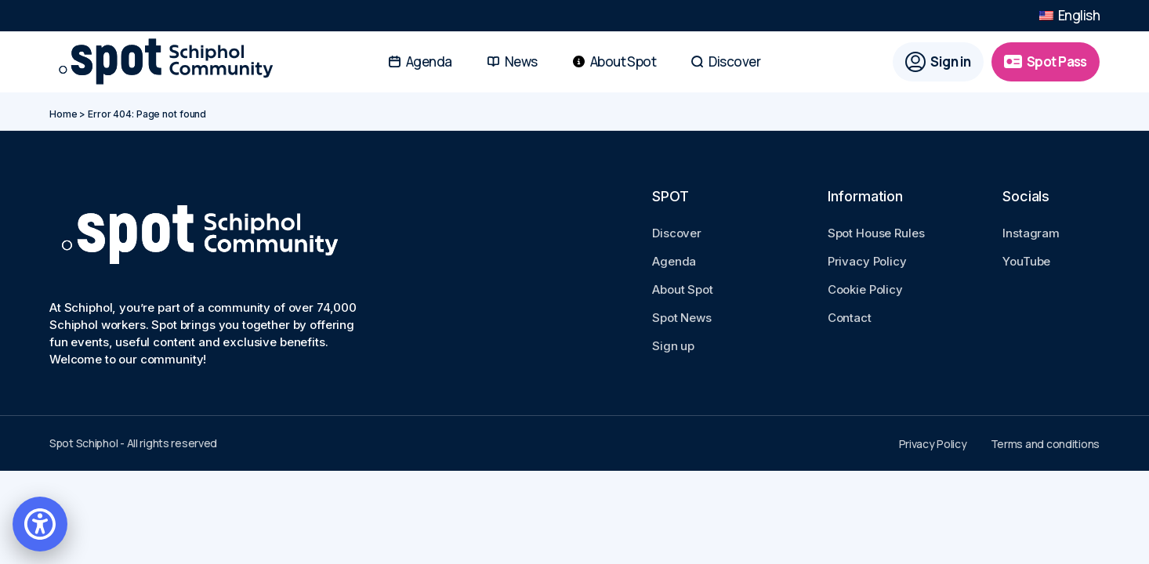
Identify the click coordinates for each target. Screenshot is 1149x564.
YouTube (1026, 261)
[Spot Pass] (1045, 65)
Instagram (1031, 233)
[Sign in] (938, 65)
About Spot (682, 289)
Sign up (673, 345)
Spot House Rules (876, 233)
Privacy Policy (867, 261)
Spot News (682, 317)
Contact (850, 317)
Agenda (674, 261)
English (1069, 17)
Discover (676, 233)
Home (63, 114)
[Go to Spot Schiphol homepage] (170, 65)
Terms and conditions (1045, 443)
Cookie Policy (865, 289)
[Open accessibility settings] (40, 524)
